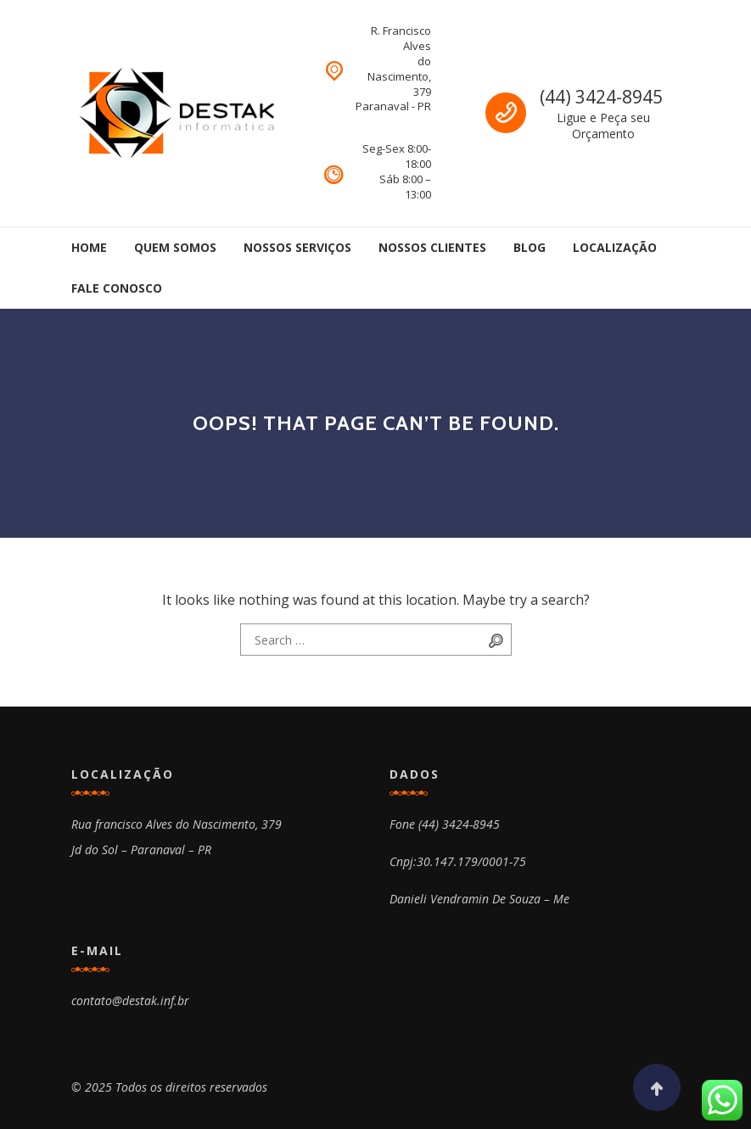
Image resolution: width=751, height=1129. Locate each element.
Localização (615, 247)
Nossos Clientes (432, 247)
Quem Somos (175, 247)
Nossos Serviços (297, 247)
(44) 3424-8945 (601, 97)
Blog (529, 247)
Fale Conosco (116, 288)
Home (89, 247)
